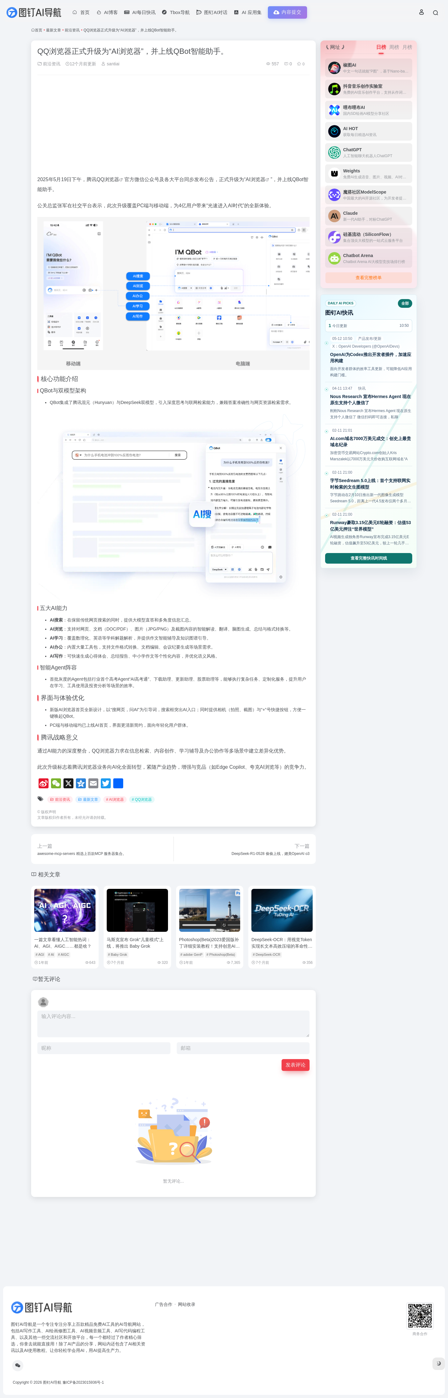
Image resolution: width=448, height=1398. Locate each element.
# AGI (39, 954)
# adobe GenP (191, 954)
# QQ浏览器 (142, 799)
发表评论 (296, 1064)
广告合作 (163, 1304)
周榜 (394, 47)
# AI (51, 954)
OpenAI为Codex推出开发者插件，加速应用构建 (370, 358)
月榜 (407, 47)
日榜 (381, 47)
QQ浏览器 (107, 179)
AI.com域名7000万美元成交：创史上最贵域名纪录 (370, 442)
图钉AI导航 (52, 1382)
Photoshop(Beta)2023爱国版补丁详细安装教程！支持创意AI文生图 (209, 946)
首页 (38, 30)
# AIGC (63, 954)
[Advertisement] (173, 126)
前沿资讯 (72, 30)
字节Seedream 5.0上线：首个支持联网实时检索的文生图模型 (370, 484)
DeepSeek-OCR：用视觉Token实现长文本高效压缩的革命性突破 (281, 946)
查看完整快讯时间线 (369, 558)
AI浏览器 (255, 179)
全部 (405, 303)
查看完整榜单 (369, 277)
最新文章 (53, 30)
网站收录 (186, 1304)
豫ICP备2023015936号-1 (83, 1382)
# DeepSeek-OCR (267, 954)
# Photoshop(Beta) (221, 954)
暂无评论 (49, 979)
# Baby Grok (117, 954)
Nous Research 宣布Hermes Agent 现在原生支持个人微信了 (370, 400)
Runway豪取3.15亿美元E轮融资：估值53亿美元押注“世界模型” (370, 526)
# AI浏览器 (115, 799)
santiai (110, 63)
